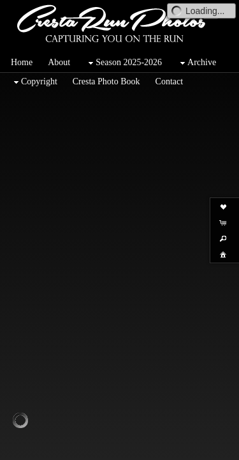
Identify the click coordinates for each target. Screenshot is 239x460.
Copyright (34, 82)
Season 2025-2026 (123, 62)
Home (22, 62)
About (59, 62)
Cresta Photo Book (106, 81)
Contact (170, 81)
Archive (196, 62)
